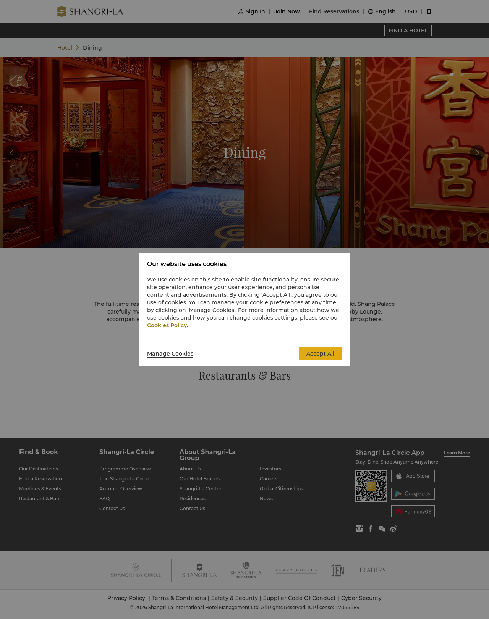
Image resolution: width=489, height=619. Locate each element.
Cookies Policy (167, 325)
